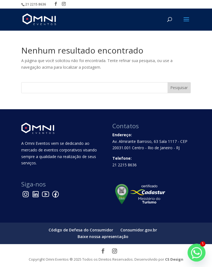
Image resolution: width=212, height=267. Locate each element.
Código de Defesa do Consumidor (81, 230)
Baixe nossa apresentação (103, 236)
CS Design (174, 259)
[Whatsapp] (196, 252)
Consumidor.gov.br (138, 230)
